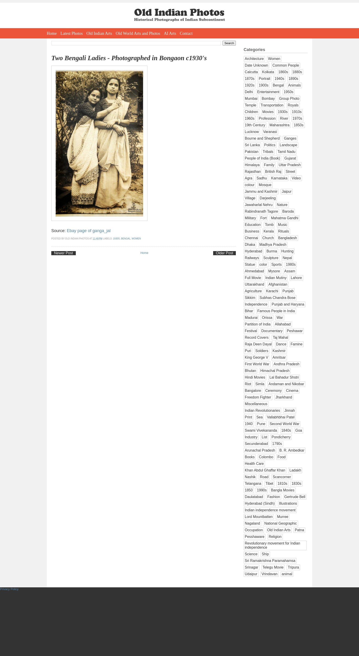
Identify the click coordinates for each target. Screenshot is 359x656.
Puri (248, 351)
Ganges (290, 138)
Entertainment (268, 92)
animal (287, 574)
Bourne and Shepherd (262, 138)
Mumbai (251, 98)
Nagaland (252, 523)
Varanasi (270, 132)
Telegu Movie (273, 567)
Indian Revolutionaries (262, 410)
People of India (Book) (262, 158)
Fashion (273, 497)
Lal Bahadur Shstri (284, 377)
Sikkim (250, 298)
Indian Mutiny (276, 278)
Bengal (126, 238)
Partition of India (258, 324)
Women (136, 238)
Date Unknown (256, 65)
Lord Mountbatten (259, 517)
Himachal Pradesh (274, 371)
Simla (259, 384)
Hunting (287, 251)
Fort (263, 218)
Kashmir (279, 351)
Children (251, 112)
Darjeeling (268, 198)
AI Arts (170, 33)
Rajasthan (253, 171)
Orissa (267, 318)
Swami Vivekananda (261, 430)
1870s (250, 79)
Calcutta (251, 72)
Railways (252, 258)
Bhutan (250, 371)
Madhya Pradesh (272, 245)
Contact (186, 33)
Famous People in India (276, 311)
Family (269, 165)
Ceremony (273, 391)
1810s (282, 483)
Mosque (265, 185)
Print (248, 417)
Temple (250, 105)
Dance (281, 344)
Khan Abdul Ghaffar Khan (265, 470)
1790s (277, 444)
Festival (251, 331)
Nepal (287, 258)
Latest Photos (71, 33)
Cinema (292, 391)
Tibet (269, 483)
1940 (249, 424)
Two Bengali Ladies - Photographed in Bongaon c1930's (129, 58)
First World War (257, 364)
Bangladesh (287, 238)
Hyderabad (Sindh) (260, 503)
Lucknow (252, 132)
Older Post (224, 253)
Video (296, 178)
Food (281, 457)
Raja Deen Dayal (258, 344)
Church (268, 238)
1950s (289, 92)
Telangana (253, 483)
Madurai (251, 318)
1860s (283, 72)
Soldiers (261, 351)
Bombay (268, 98)
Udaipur (251, 574)
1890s (293, 79)
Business (252, 231)
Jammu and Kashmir (261, 191)
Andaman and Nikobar (286, 384)
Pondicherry (281, 437)
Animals (294, 85)
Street (290, 171)
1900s (264, 85)
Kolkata (268, 72)
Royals (293, 105)
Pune (261, 424)
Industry (251, 437)
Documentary (272, 331)
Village (250, 198)
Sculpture (270, 258)
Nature (282, 205)
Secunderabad (256, 444)
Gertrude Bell (294, 497)
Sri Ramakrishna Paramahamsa (270, 561)
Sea (259, 417)
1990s (262, 490)
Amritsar (279, 357)
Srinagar (251, 567)
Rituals (283, 231)
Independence (256, 304)
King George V (256, 357)
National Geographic (280, 523)
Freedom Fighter (258, 397)
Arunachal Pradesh (260, 450)
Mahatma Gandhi (284, 218)
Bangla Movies (282, 490)
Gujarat (290, 158)
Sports (276, 264)
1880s (297, 72)
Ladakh (295, 470)
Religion (275, 537)
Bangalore (253, 391)
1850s (299, 125)
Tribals (268, 152)
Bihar (249, 311)
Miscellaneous (256, 404)
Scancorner (282, 477)
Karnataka (279, 178)
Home (52, 33)
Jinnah (289, 410)
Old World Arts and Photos (138, 33)
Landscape (288, 145)
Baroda (288, 211)
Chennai (251, 238)
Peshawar (295, 331)
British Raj (273, 171)
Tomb (269, 225)
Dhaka (250, 245)
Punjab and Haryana (288, 304)
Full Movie (253, 278)
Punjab (288, 291)
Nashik (250, 477)
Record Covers (257, 337)
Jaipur (286, 191)
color (263, 264)
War (280, 318)
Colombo (266, 457)
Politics (269, 145)
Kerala (269, 231)
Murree (282, 517)
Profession (267, 118)
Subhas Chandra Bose (278, 298)
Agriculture (253, 291)
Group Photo (289, 98)
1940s (279, 79)
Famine (296, 344)
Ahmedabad (254, 271)
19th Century (255, 125)
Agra (248, 178)
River (284, 118)
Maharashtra (279, 125)
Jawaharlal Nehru (258, 205)
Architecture (254, 59)
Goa (298, 430)
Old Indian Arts (99, 33)
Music (282, 225)
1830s (296, 483)
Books (250, 457)
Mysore (274, 271)
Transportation (272, 105)
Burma (272, 251)
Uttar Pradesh (290, 165)
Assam (289, 271)
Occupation (254, 530)
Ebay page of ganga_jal (89, 230)
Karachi (272, 291)
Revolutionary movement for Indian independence (272, 545)
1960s (250, 118)
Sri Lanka (252, 145)
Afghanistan (278, 284)
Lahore (296, 278)
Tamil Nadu (286, 152)
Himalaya (252, 165)
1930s (116, 238)
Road (264, 477)
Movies (268, 112)
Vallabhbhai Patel (280, 417)
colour (249, 185)
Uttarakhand (254, 284)
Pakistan (251, 152)
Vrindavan (269, 574)
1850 (249, 490)
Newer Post (63, 253)
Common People (285, 65)
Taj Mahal (280, 337)
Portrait (264, 79)
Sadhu (262, 178)
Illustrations (288, 503)
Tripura (293, 567)
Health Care (254, 464)
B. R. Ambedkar (291, 450)
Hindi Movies (255, 377)
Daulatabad (254, 497)
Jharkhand (283, 397)
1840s (286, 430)
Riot (248, 384)
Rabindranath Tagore (261, 211)
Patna (299, 530)
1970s (297, 118)
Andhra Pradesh (286, 364)
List (264, 437)
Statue (250, 264)
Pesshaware (254, 537)
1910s (297, 112)
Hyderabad (253, 251)
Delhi (249, 92)
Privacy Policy (9, 589)
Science (251, 554)
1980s (291, 264)
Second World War (284, 424)
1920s (250, 85)
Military (250, 218)
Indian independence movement (270, 510)
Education (253, 225)
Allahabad (283, 324)
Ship (265, 554)
